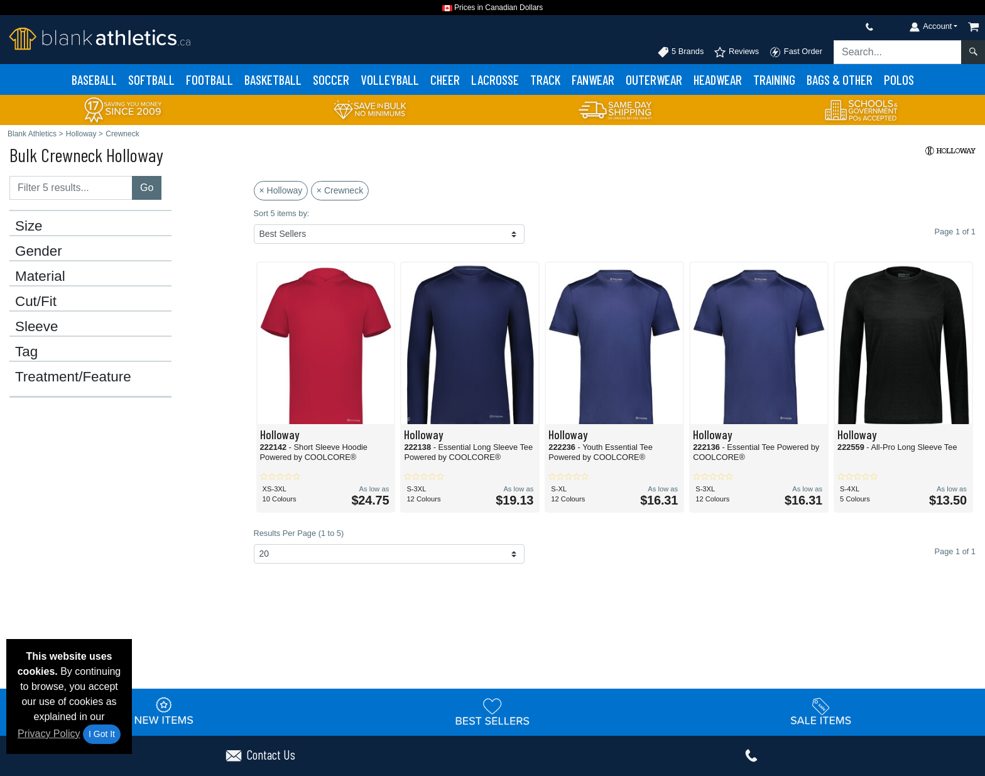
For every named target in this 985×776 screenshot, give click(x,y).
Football (209, 79)
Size (29, 226)
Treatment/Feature (73, 377)
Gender (38, 251)
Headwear (718, 79)
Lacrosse (495, 79)
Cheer (445, 79)
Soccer (331, 79)
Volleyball (390, 79)
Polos (899, 79)
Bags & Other (840, 79)
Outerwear (654, 79)
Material (40, 276)
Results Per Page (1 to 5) (299, 533)
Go (146, 187)
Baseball (94, 79)
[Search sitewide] (898, 52)
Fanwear (593, 79)
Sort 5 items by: (282, 213)
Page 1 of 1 (955, 551)
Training (774, 79)
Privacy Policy (49, 733)
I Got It (102, 734)
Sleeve (36, 327)
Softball (151, 79)
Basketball (273, 79)
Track (545, 79)
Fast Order (795, 52)
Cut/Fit (36, 302)
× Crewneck (340, 190)
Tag (26, 352)
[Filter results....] (71, 188)
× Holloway (281, 190)
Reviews (736, 52)
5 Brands (680, 52)
